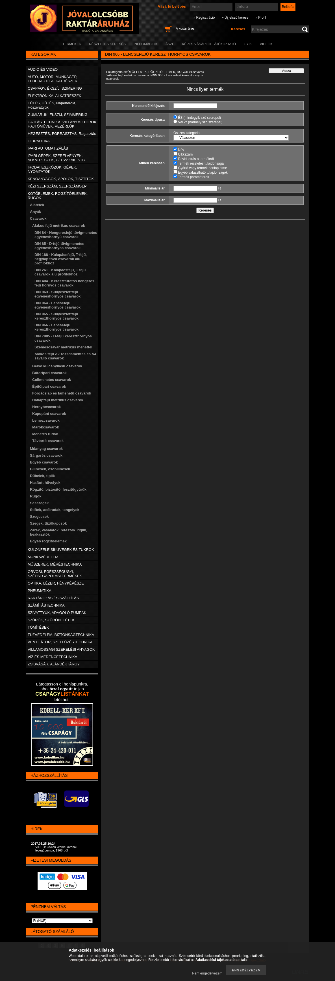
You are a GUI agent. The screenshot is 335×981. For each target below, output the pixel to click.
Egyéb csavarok (44, 462)
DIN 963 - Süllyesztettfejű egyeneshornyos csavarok (57, 294)
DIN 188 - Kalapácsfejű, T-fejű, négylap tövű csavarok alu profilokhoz (60, 259)
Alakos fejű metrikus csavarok (128, 75)
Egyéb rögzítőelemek (48, 541)
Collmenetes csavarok (51, 380)
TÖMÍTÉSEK (38, 627)
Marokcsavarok (45, 427)
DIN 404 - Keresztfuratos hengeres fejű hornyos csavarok (64, 283)
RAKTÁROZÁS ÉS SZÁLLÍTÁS (53, 598)
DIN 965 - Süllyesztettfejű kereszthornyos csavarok (56, 316)
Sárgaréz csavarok (46, 455)
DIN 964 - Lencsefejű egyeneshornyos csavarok (57, 305)
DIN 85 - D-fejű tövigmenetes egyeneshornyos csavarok (59, 246)
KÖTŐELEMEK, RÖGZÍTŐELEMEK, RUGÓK (156, 72)
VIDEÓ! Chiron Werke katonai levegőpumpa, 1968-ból (56, 848)
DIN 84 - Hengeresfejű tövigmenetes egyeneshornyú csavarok (65, 234)
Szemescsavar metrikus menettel (63, 347)
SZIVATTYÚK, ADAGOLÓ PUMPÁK (57, 613)
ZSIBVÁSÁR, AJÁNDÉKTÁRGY (54, 664)
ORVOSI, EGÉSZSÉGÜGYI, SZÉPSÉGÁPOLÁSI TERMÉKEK (55, 574)
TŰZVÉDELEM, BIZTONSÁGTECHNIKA (61, 635)
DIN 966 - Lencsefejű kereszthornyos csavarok (56, 327)
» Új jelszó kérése (235, 18)
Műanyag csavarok (46, 449)
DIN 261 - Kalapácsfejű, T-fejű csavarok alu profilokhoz (60, 272)
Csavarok (197, 72)
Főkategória (114, 72)
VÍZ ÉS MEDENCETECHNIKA (52, 657)
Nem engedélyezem (207, 973)
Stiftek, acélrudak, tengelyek (54, 510)
